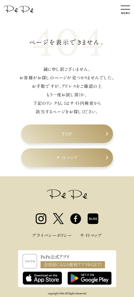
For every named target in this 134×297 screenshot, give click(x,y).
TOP (67, 134)
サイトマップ (67, 158)
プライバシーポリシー (52, 235)
